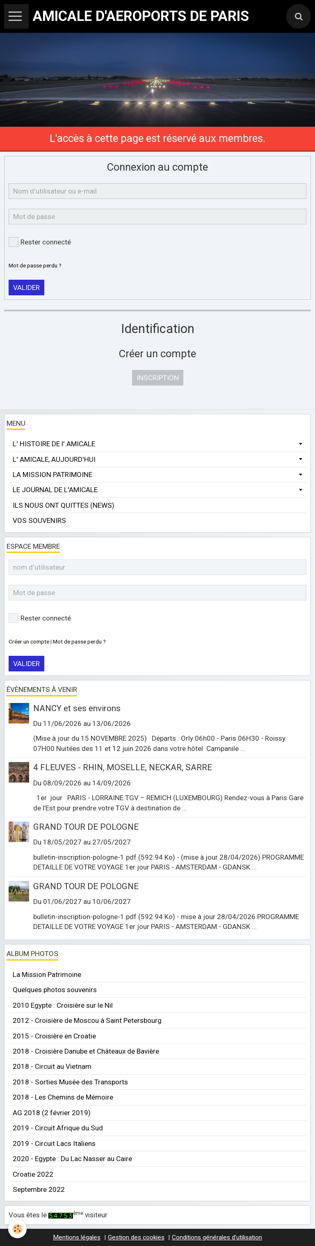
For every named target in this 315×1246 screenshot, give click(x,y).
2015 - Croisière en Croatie (54, 1036)
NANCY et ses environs (77, 708)
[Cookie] (17, 1229)
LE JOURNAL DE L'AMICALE (55, 490)
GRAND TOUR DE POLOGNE (86, 827)
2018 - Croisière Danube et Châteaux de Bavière (86, 1051)
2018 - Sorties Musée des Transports (70, 1082)
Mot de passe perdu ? (35, 265)
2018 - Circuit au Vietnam (52, 1066)
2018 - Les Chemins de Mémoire (63, 1097)
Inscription (158, 378)
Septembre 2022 (39, 1189)
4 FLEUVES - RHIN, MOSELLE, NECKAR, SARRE (122, 767)
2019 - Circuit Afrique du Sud (58, 1128)
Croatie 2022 (33, 1174)
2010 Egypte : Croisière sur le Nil (63, 1005)
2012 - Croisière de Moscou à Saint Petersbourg (87, 1020)
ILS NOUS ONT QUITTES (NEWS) (63, 505)
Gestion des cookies (136, 1237)
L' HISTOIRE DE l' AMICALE (54, 444)
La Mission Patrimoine (47, 974)
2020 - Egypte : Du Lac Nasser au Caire (72, 1159)
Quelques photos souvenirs (55, 990)
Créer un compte (29, 641)
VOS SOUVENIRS (39, 520)
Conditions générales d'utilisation (217, 1237)
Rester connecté (40, 242)
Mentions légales (76, 1237)
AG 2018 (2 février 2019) (52, 1113)
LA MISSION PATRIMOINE (52, 474)
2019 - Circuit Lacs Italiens (54, 1143)
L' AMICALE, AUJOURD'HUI (54, 459)
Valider (26, 287)
